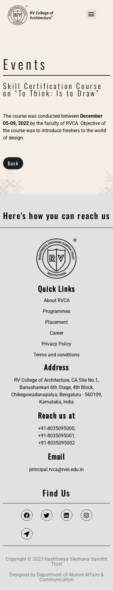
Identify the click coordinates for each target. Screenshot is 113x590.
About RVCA (57, 300)
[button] (91, 14)
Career (56, 333)
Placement (56, 322)
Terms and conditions (56, 355)
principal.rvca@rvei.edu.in (56, 469)
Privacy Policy (56, 344)
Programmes (56, 311)
